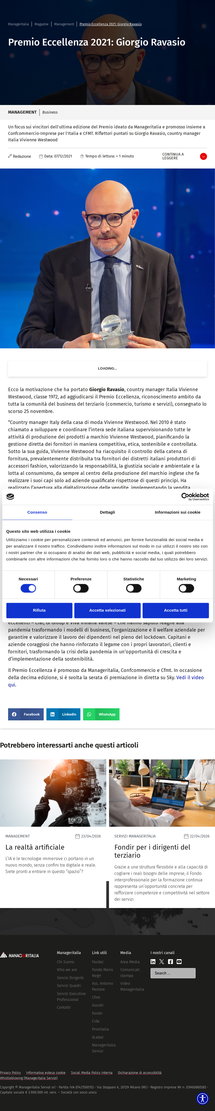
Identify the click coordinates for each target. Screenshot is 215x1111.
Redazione (22, 156)
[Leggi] (53, 833)
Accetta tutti (175, 610)
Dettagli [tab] (107, 512)
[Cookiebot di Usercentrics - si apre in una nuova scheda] (185, 497)
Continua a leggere (173, 156)
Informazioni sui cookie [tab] (177, 512)
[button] (26, 714)
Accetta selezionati (107, 610)
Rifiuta (39, 610)
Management (64, 24)
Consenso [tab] (37, 512)
